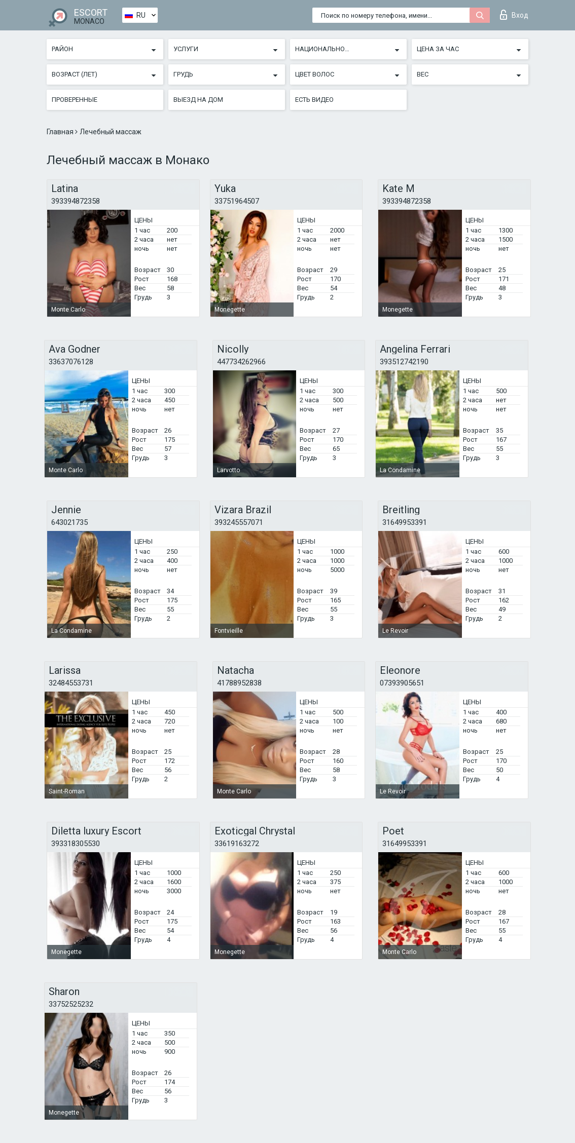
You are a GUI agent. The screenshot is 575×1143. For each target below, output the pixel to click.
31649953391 (404, 522)
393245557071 (238, 522)
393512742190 (404, 361)
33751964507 (236, 201)
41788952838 (239, 683)
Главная (61, 132)
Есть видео (314, 99)
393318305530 (75, 843)
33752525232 (71, 1004)
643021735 (69, 522)
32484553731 (71, 683)
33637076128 (71, 361)
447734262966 (241, 361)
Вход (514, 14)
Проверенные (74, 99)
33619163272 (236, 843)
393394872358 (75, 201)
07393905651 (402, 683)
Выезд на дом (198, 99)
